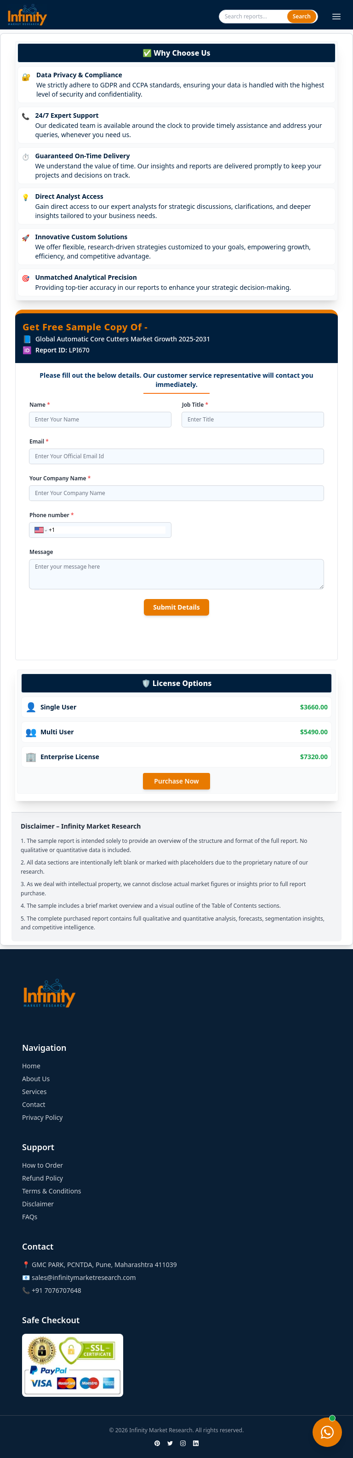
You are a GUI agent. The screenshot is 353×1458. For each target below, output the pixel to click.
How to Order (42, 1165)
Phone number (51, 515)
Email (39, 441)
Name (39, 405)
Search (302, 16)
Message (41, 552)
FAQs (29, 1216)
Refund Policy (42, 1178)
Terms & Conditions (51, 1191)
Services (34, 1091)
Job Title (195, 405)
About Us (36, 1078)
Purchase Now (176, 781)
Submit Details (176, 607)
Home (31, 1065)
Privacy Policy (42, 1117)
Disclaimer (38, 1203)
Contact (34, 1104)
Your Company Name (60, 478)
